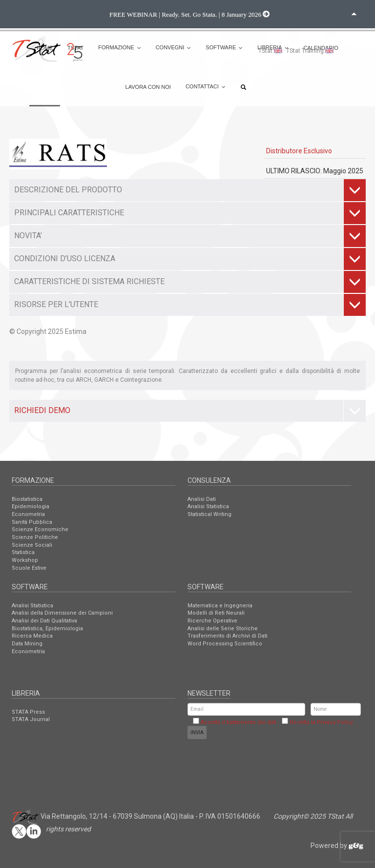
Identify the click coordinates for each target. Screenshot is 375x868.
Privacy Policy (335, 722)
